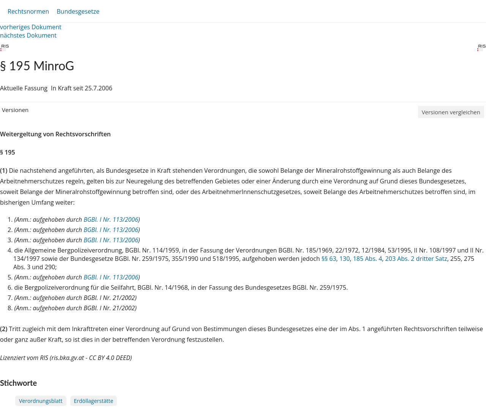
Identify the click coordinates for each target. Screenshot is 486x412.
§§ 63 (329, 258)
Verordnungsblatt (41, 400)
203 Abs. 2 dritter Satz (416, 258)
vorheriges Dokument (31, 27)
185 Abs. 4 (367, 258)
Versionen (15, 110)
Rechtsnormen (28, 11)
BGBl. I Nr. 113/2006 (111, 219)
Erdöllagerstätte (94, 400)
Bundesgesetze (78, 11)
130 (344, 258)
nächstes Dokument (28, 35)
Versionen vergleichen (451, 112)
